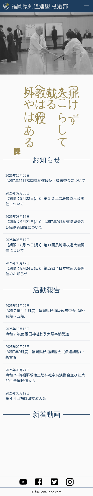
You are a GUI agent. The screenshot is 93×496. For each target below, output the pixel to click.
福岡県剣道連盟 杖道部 (40, 6)
